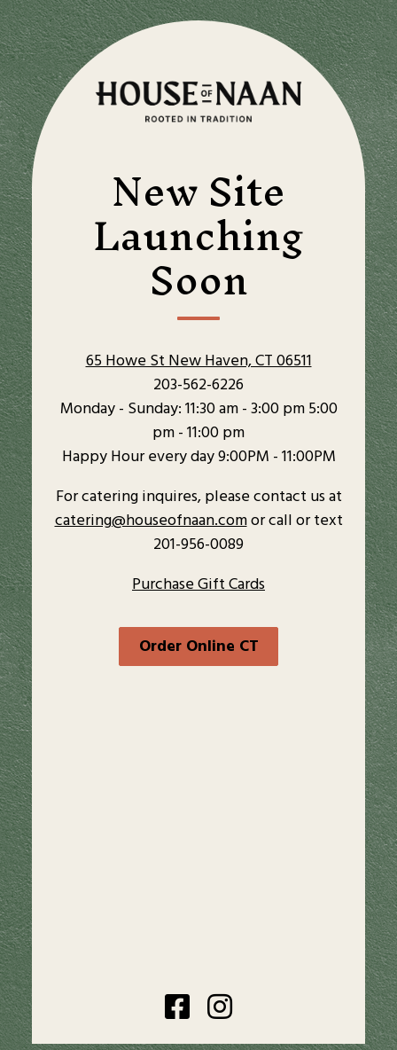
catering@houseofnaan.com (151, 521)
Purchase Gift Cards (198, 585)
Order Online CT (199, 647)
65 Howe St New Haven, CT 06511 (199, 361)
